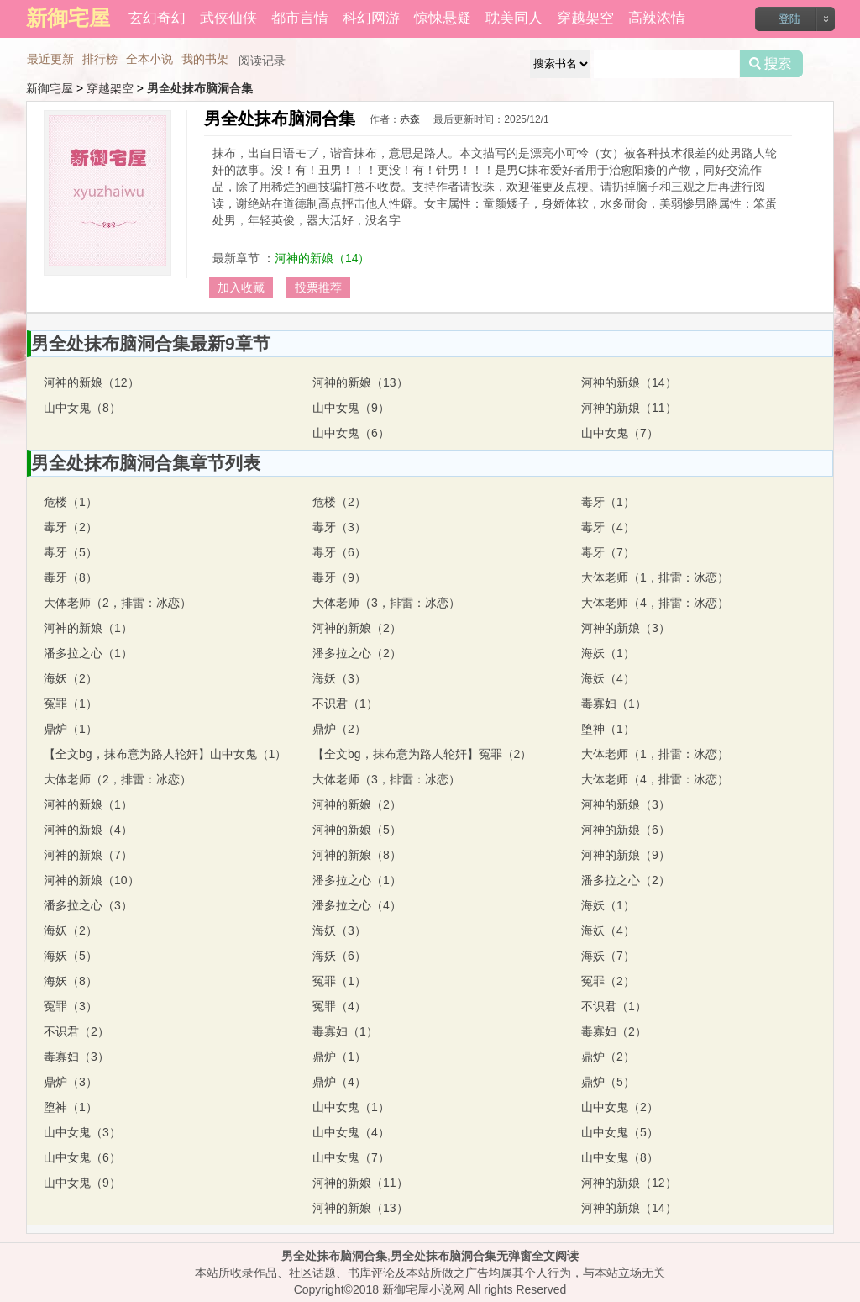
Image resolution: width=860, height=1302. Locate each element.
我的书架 (204, 59)
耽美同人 (514, 18)
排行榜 (100, 59)
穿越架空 (585, 18)
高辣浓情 (656, 18)
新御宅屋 (49, 88)
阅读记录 (262, 60)
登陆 (789, 19)
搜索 (771, 63)
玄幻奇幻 (157, 18)
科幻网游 (371, 18)
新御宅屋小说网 (423, 1289)
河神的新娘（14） (322, 258)
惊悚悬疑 (442, 18)
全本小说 (149, 59)
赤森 (410, 119)
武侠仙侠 (228, 18)
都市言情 (299, 18)
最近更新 (50, 59)
